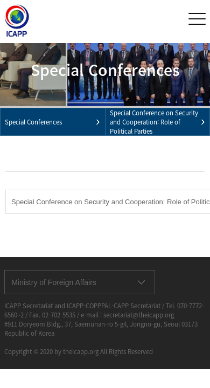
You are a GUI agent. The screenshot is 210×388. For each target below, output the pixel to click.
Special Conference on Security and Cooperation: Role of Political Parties (154, 121)
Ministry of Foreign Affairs (53, 282)
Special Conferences (33, 122)
